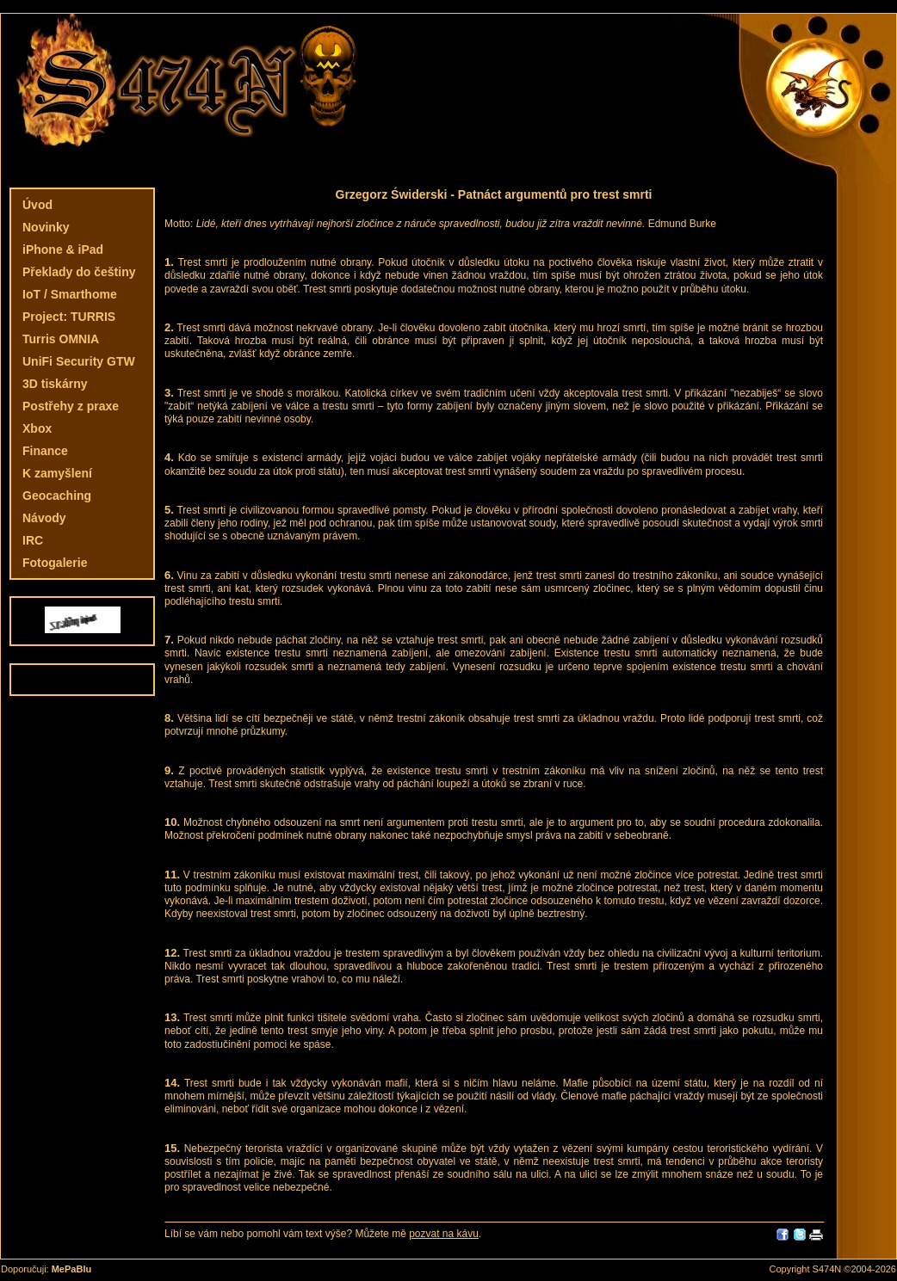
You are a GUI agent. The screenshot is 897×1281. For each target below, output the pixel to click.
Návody (44, 518)
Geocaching (56, 495)
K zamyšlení (57, 473)
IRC (32, 540)
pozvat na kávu (444, 1234)
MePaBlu (71, 1269)
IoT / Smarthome (69, 294)
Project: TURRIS (68, 316)
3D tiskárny (54, 384)
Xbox (37, 428)
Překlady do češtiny (79, 272)
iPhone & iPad (62, 249)
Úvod (37, 205)
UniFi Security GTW (78, 361)
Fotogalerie (54, 563)
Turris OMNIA (60, 339)
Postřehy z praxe (70, 406)
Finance (45, 451)
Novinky (45, 227)
